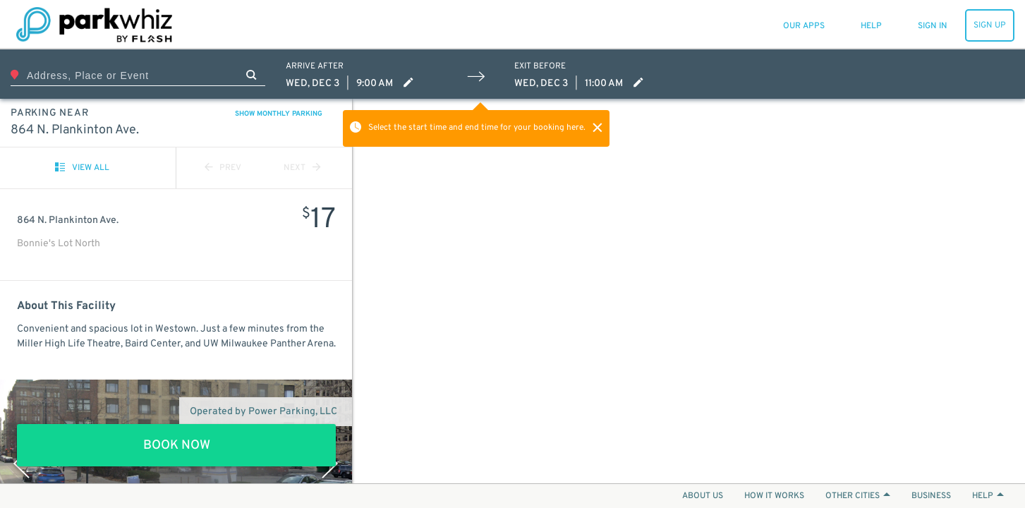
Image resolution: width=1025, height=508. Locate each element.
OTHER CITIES (857, 496)
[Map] (689, 291)
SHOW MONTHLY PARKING (278, 114)
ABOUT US (702, 496)
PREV (223, 168)
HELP (988, 496)
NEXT (302, 168)
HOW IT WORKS (774, 496)
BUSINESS (931, 496)
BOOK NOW (176, 445)
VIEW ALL (82, 168)
